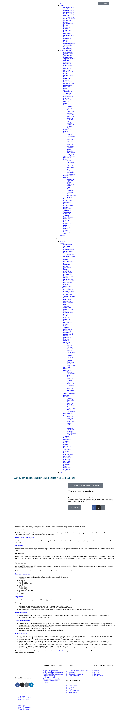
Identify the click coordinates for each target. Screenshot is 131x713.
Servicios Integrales (65, 50)
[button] (65, 238)
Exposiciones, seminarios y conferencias (67, 62)
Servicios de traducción (67, 87)
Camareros (70, 190)
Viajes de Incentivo (69, 58)
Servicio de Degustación (70, 146)
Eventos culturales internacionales (68, 36)
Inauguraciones (67, 57)
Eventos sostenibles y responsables (69, 44)
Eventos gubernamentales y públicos (68, 23)
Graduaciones (71, 174)
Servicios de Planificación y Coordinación (67, 200)
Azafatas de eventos (70, 184)
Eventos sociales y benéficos (68, 14)
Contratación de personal (68, 176)
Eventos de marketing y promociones (67, 28)
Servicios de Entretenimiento (68, 216)
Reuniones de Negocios (67, 100)
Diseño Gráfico (67, 82)
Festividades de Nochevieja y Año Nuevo (71, 170)
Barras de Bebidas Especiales (70, 142)
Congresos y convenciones (67, 69)
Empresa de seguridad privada (70, 180)
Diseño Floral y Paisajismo (71, 115)
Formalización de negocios (68, 66)
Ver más (69, 197)
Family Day (70, 17)
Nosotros (62, 4)
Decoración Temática (70, 112)
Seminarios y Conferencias (67, 94)
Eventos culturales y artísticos (68, 8)
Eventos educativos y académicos (69, 19)
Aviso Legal (21, 696)
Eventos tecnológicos (67, 32)
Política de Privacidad (24, 698)
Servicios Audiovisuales (67, 90)
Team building (67, 55)
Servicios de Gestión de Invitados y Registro (67, 226)
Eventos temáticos (68, 12)
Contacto (62, 235)
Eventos (62, 5)
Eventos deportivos (69, 10)
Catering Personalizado (71, 135)
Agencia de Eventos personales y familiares (69, 157)
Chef (68, 187)
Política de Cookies (23, 699)
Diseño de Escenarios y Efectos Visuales (70, 120)
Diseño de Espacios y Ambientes (70, 108)
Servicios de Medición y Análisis (67, 231)
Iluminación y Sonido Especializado (71, 126)
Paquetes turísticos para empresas (68, 84)
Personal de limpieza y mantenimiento (71, 193)
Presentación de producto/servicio (68, 53)
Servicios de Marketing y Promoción (67, 220)
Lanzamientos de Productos (68, 97)
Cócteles (69, 161)
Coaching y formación (66, 79)
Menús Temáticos (70, 138)
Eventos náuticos (68, 42)
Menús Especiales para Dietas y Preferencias (71, 152)
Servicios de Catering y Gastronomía (67, 131)
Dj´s (68, 189)
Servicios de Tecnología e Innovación (67, 212)
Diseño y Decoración (66, 104)
